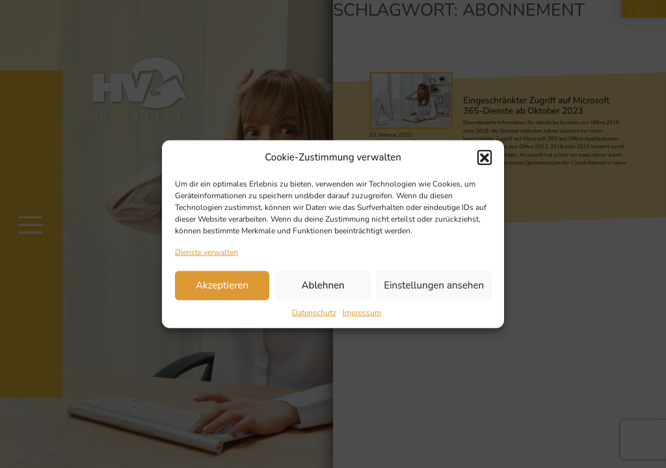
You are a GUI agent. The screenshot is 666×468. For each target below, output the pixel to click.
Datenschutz (314, 312)
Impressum (362, 312)
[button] (484, 157)
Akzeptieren (222, 285)
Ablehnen (323, 285)
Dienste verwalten (206, 251)
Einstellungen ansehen (434, 285)
